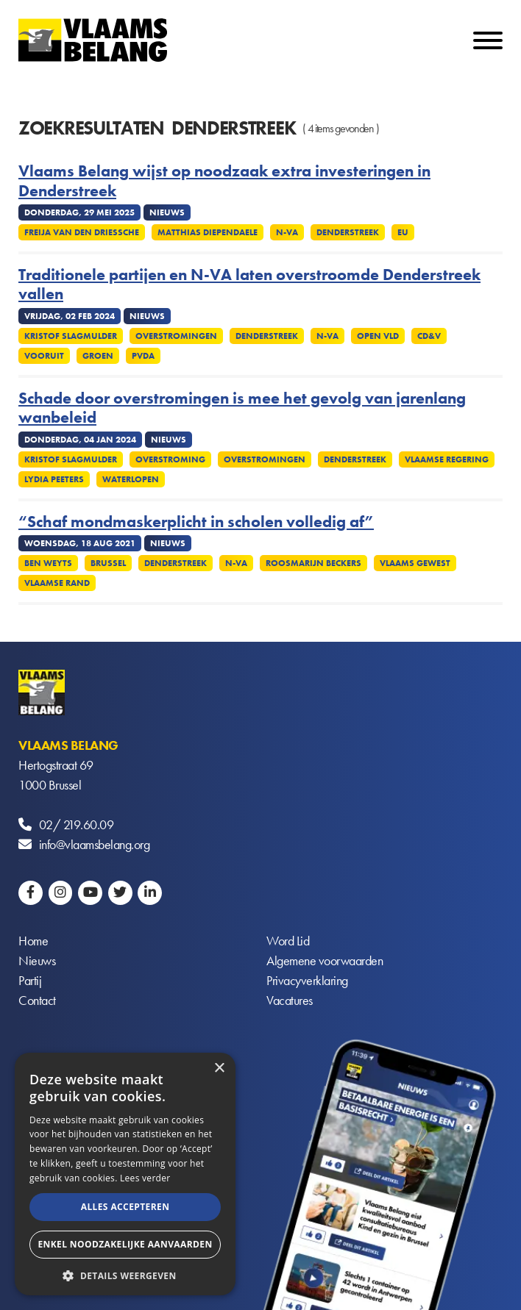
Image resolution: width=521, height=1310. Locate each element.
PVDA (143, 356)
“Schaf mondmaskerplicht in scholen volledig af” (196, 521)
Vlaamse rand (57, 583)
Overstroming (170, 459)
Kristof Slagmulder (70, 336)
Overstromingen (176, 336)
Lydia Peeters (54, 479)
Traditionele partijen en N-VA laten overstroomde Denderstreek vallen (249, 284)
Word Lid (287, 941)
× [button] (218, 1068)
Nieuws (36, 961)
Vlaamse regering (447, 459)
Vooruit (44, 356)
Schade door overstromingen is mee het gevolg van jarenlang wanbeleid (242, 408)
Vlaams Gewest (415, 563)
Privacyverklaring (307, 981)
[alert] (125, 1174)
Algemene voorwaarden (324, 961)
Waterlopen (130, 479)
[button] (125, 1274)
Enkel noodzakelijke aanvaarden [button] (125, 1244)
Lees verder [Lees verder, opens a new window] (145, 1178)
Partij (29, 981)
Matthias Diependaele (207, 232)
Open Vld (378, 336)
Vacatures (289, 1000)
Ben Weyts (48, 563)
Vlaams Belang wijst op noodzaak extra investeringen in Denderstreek (224, 181)
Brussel (108, 563)
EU (402, 232)
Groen (97, 356)
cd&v (429, 336)
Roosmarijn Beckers (313, 563)
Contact (37, 1000)
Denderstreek (347, 232)
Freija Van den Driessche (81, 232)
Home (33, 941)
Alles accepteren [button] (125, 1206)
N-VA (287, 232)
